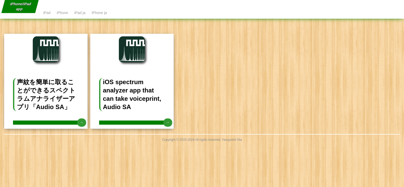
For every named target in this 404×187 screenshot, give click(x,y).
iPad (46, 13)
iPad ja (80, 13)
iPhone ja (99, 13)
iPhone (62, 13)
